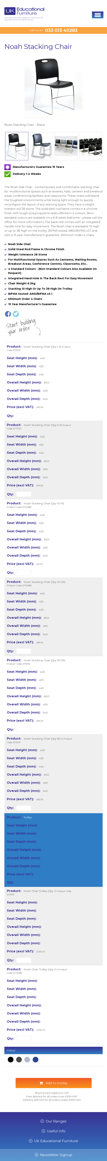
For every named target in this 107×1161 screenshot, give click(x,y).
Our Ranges (56, 1121)
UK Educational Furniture (56, 1141)
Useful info (56, 1131)
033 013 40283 (61, 30)
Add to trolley (56, 1083)
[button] (97, 15)
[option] (53, 91)
